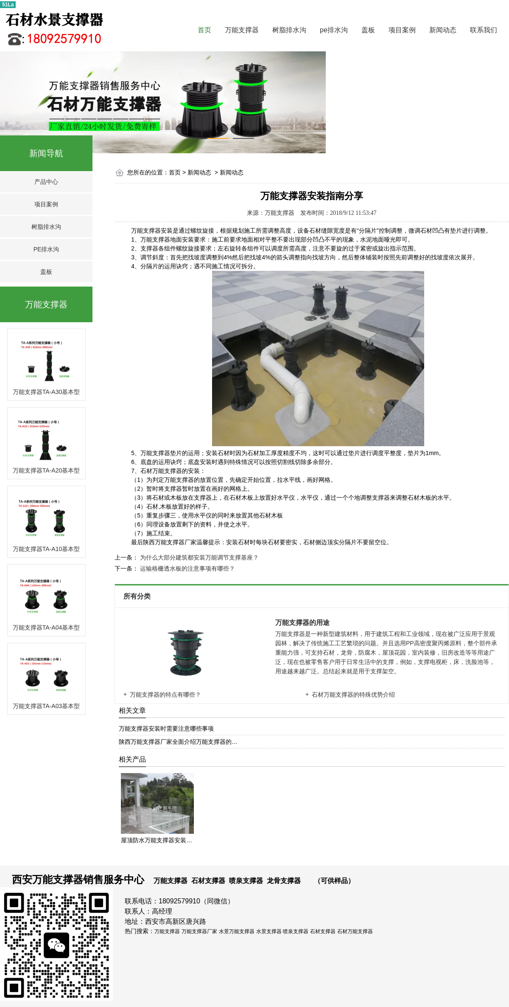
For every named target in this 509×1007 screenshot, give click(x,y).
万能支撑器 (242, 30)
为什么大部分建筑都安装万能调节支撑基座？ (198, 557)
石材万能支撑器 (161, 470)
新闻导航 (46, 153)
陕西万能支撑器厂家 (169, 542)
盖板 (368, 30)
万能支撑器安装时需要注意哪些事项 (166, 728)
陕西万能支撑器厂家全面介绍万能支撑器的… (178, 741)
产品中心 (46, 181)
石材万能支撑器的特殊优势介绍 (353, 694)
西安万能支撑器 (47, 879)
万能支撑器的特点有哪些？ (165, 694)
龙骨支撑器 (284, 880)
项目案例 (402, 30)
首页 (204, 30)
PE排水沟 (46, 249)
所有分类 (137, 596)
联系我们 (483, 30)
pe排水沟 (334, 30)
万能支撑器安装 (152, 230)
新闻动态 (442, 30)
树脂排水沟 (289, 30)
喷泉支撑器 (246, 880)
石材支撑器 (208, 880)
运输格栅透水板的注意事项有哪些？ (186, 568)
